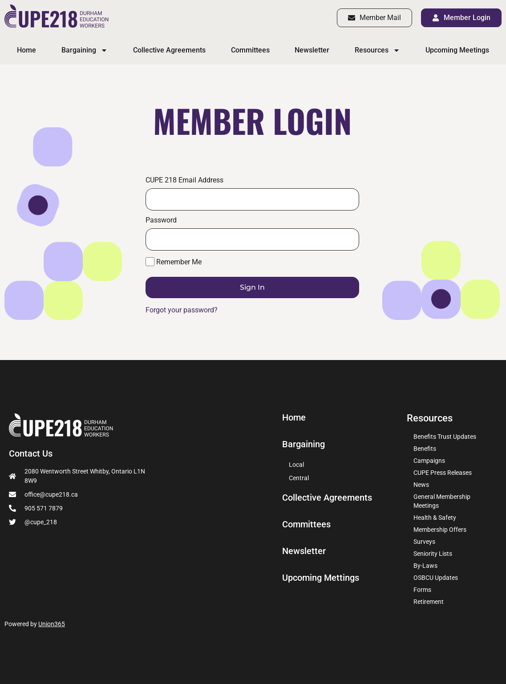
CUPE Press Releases (442, 472)
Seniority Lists (432, 553)
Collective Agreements (169, 50)
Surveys (424, 541)
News (421, 484)
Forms (422, 589)
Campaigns (429, 460)
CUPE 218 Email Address (184, 180)
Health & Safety (434, 517)
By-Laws (425, 565)
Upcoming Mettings (324, 578)
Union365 (51, 623)
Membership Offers (439, 529)
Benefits (424, 448)
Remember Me (174, 261)
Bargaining (84, 50)
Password (161, 220)
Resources (377, 50)
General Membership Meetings (441, 501)
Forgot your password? (182, 310)
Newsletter (312, 50)
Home (26, 50)
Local (296, 464)
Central (299, 478)
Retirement (428, 601)
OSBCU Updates (435, 577)
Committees (250, 50)
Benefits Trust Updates (444, 436)
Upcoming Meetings (457, 50)
